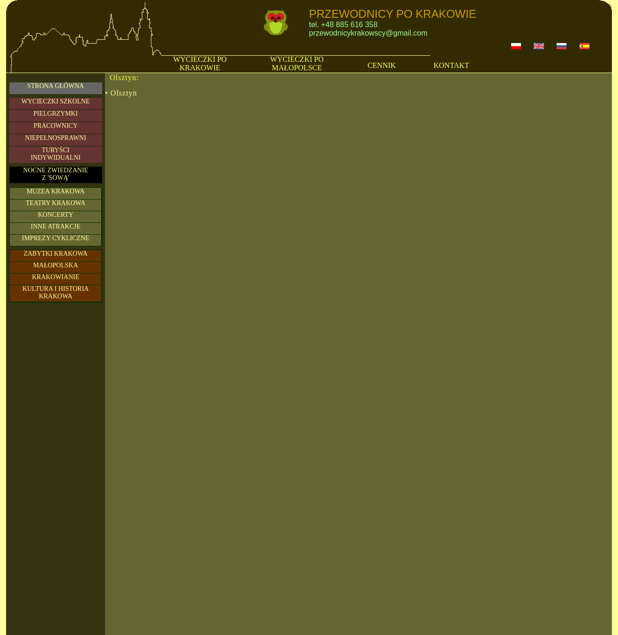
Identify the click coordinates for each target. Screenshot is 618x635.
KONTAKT (451, 65)
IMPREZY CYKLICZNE (55, 238)
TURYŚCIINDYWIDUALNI (55, 154)
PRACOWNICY (56, 125)
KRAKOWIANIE (55, 277)
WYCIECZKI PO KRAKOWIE (200, 63)
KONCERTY (55, 214)
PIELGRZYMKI (55, 113)
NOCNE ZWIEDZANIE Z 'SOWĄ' (55, 174)
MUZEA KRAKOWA (56, 191)
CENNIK (381, 65)
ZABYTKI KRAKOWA (55, 253)
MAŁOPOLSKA (55, 265)
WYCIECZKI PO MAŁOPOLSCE (297, 63)
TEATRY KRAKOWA (55, 203)
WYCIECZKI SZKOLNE (56, 101)
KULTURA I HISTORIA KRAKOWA (55, 292)
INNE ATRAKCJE (56, 226)
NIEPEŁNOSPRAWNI (55, 137)
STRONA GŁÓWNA (55, 85)
